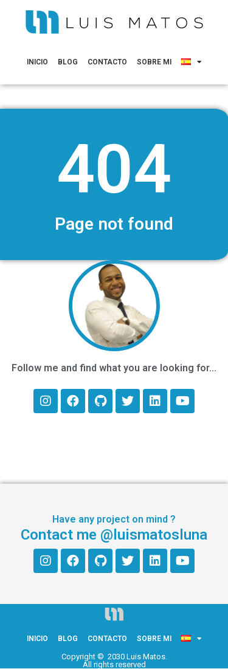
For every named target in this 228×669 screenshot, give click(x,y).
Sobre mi (154, 62)
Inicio (37, 62)
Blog (68, 62)
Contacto (107, 62)
